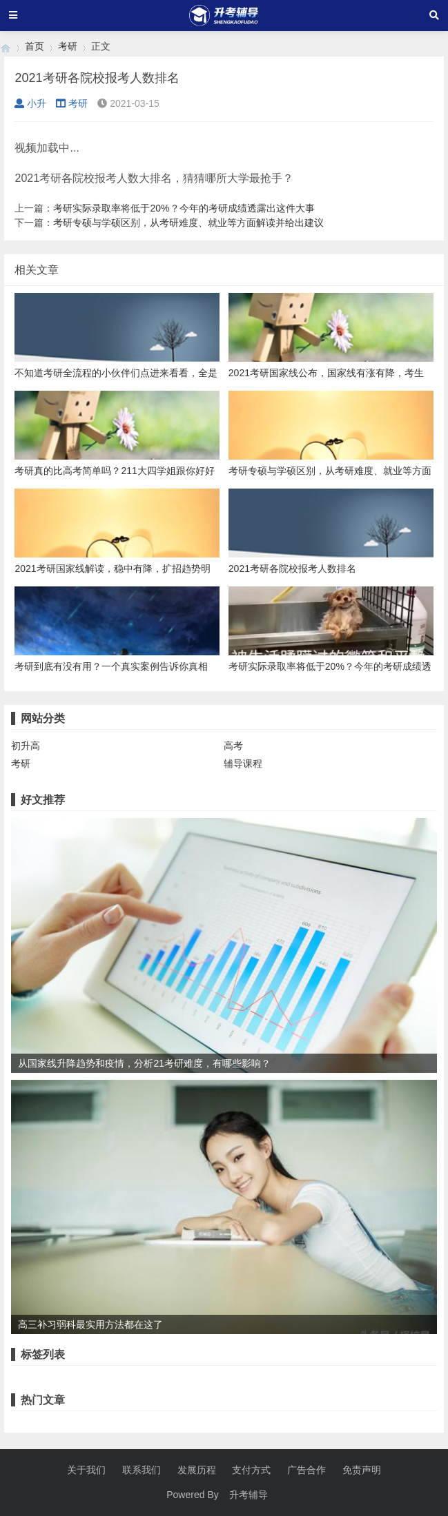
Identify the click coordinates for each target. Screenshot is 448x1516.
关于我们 (86, 1469)
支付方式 (251, 1469)
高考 (233, 745)
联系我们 (141, 1469)
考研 (67, 46)
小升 (30, 103)
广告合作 (306, 1469)
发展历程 (196, 1469)
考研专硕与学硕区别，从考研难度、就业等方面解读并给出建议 (188, 222)
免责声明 (361, 1469)
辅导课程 (243, 763)
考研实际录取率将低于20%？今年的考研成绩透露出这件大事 (183, 208)
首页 (34, 46)
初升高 (25, 745)
